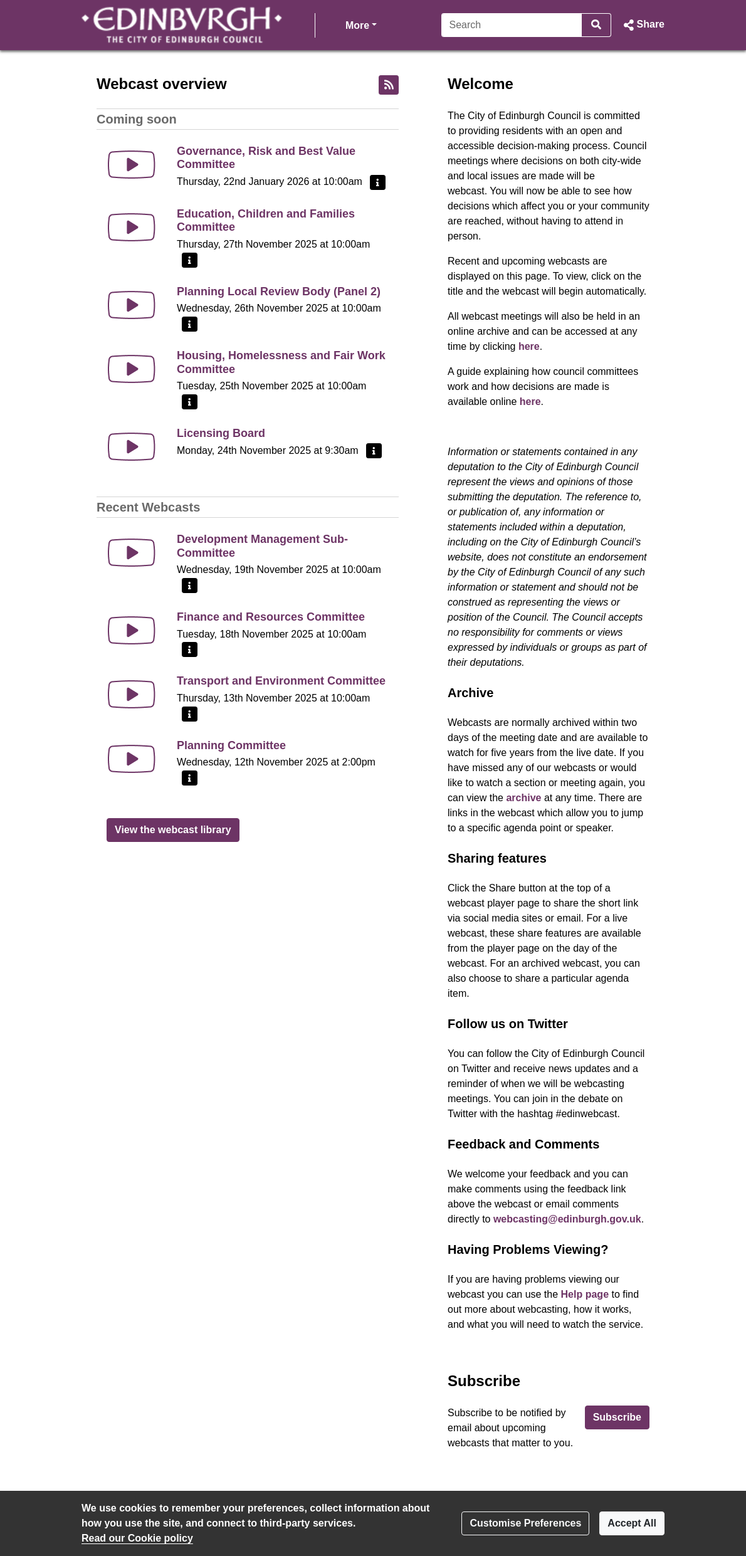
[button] (643, 25)
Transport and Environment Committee (281, 681)
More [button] (361, 24)
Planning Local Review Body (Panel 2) (279, 291)
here (529, 346)
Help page (585, 1294)
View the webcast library (173, 829)
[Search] (511, 25)
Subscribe (617, 1417)
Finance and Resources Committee (271, 617)
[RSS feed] (389, 85)
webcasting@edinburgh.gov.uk (567, 1219)
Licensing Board (221, 433)
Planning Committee (231, 745)
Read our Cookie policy (137, 1538)
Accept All (631, 1523)
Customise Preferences (525, 1523)
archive (523, 797)
